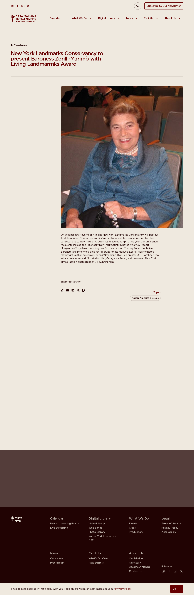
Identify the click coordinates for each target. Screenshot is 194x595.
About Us (136, 553)
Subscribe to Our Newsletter (164, 6)
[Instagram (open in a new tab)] (12, 6)
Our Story (135, 563)
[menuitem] (57, 18)
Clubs (132, 528)
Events (133, 523)
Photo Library (97, 532)
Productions (136, 532)
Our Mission (136, 558)
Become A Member (140, 567)
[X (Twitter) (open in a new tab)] (28, 6)
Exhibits (95, 553)
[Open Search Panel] (137, 6)
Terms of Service (171, 523)
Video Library (97, 523)
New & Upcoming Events (64, 523)
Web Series (95, 528)
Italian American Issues (145, 298)
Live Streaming (59, 528)
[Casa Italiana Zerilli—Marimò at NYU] (24, 18)
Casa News (56, 558)
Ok (174, 589)
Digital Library (99, 518)
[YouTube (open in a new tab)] (23, 6)
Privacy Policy (123, 589)
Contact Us (135, 571)
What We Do (139, 518)
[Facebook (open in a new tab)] (18, 6)
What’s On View (98, 558)
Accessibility (168, 532)
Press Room (57, 563)
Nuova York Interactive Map (102, 538)
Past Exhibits (96, 563)
